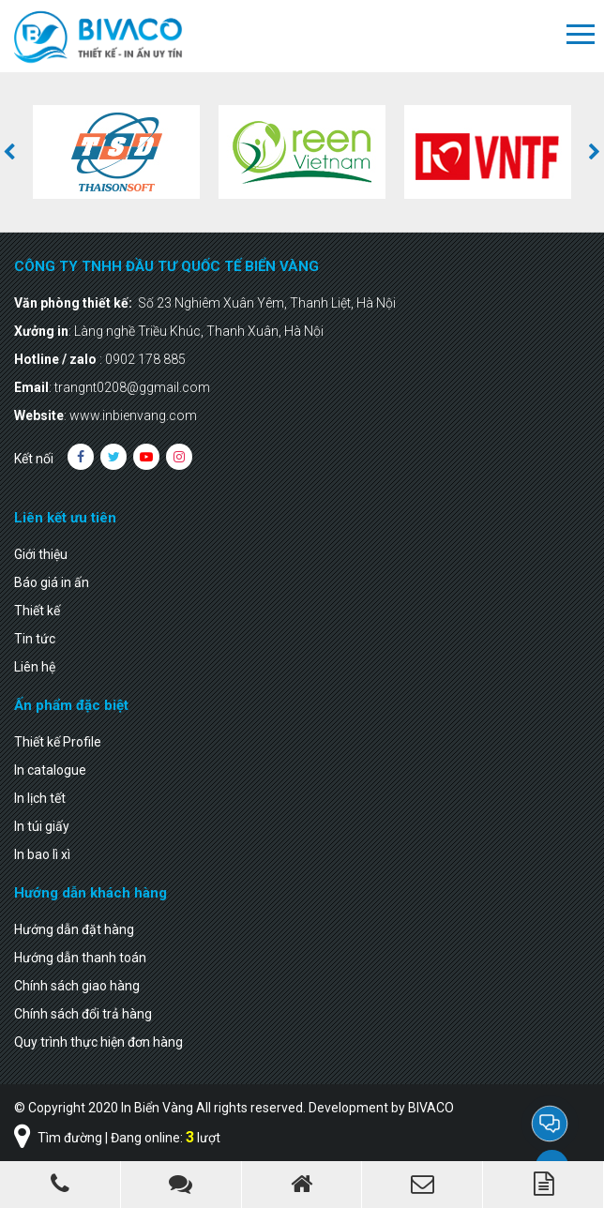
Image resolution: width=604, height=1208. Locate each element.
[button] (9, 152)
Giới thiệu (41, 554)
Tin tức (34, 638)
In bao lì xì (42, 854)
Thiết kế (37, 610)
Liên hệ (34, 666)
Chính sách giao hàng (77, 985)
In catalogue (50, 770)
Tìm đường (58, 1137)
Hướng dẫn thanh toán (80, 957)
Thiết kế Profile (57, 741)
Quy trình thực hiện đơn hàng (98, 1041)
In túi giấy (41, 826)
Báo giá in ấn (51, 582)
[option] (116, 152)
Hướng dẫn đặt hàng (74, 929)
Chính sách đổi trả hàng (83, 1013)
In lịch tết (40, 798)
